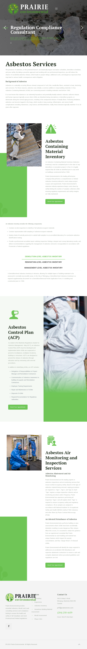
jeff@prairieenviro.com (65, 608)
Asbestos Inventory (40, 606)
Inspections (38, 602)
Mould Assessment (40, 615)
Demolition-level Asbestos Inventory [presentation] (43, 256)
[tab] (43, 256)
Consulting (37, 598)
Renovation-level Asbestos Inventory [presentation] (43, 262)
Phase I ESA (38, 619)
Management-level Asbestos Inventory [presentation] (43, 268)
